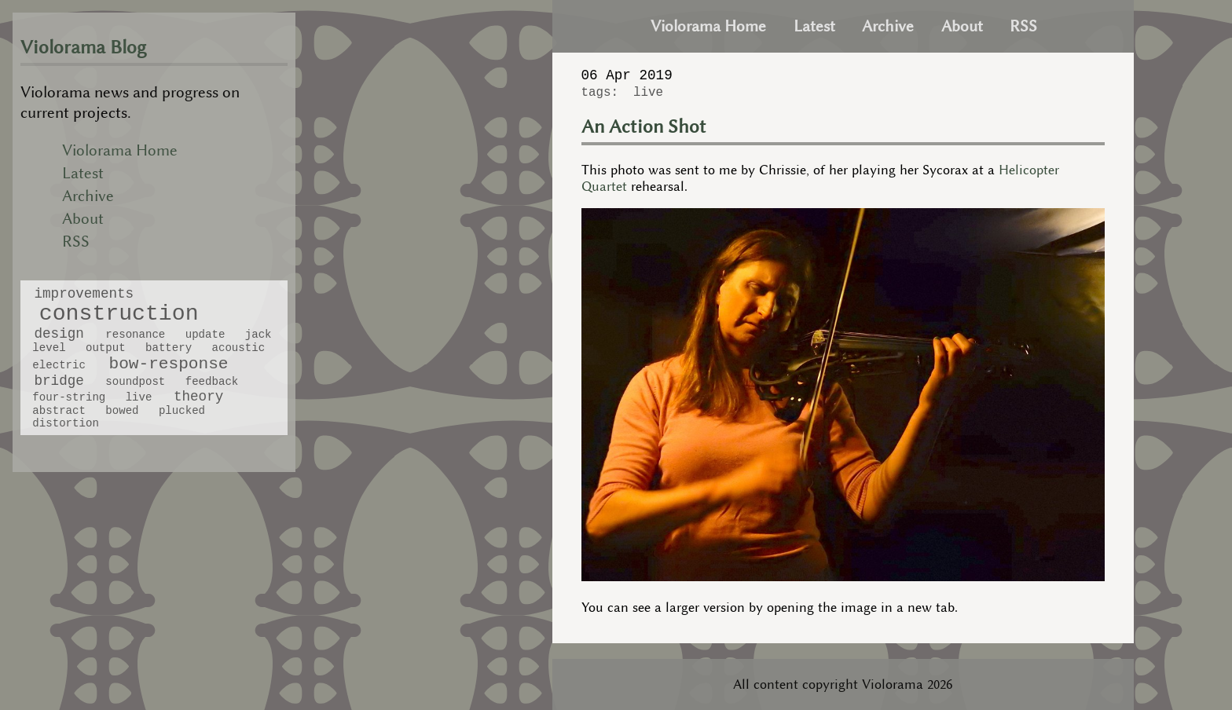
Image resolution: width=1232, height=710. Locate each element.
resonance (135, 334)
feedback (212, 381)
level (48, 348)
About (83, 219)
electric (59, 365)
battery (168, 348)
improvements (84, 294)
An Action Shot (643, 126)
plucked (182, 410)
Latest (83, 173)
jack (258, 334)
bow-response (169, 363)
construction (119, 314)
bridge (58, 381)
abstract (59, 410)
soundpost (135, 381)
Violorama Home (120, 150)
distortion (65, 423)
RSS (76, 241)
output (106, 348)
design (58, 334)
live (139, 397)
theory (198, 396)
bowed (121, 410)
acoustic (239, 348)
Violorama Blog (83, 47)
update (205, 334)
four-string (68, 397)
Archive (88, 196)
